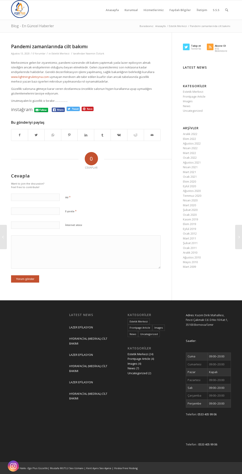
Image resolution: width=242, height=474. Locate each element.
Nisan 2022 (190, 148)
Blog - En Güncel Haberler (32, 25)
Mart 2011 (189, 238)
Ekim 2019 (189, 224)
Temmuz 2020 (192, 196)
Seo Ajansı (105, 468)
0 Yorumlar (39, 53)
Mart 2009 (189, 267)
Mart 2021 (189, 172)
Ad (68, 197)
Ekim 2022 (189, 139)
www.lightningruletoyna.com (30, 77)
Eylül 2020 (189, 186)
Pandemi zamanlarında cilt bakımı (49, 46)
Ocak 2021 (190, 177)
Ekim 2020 (189, 181)
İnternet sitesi (73, 225)
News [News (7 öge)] (133, 334)
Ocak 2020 (190, 215)
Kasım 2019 (190, 219)
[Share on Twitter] (36, 135)
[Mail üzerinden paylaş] (152, 135)
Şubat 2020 (190, 210)
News (186, 106)
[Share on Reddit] (135, 135)
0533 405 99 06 (207, 414)
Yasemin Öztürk (95, 53)
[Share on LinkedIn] (86, 135)
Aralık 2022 (190, 134)
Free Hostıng (130, 468)
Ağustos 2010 (192, 257)
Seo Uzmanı (76, 468)
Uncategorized (193, 111)
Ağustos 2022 (192, 143)
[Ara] (226, 10)
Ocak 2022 (190, 158)
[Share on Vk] (119, 135)
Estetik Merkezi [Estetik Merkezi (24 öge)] (139, 321)
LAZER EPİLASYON (81, 327)
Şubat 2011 (190, 243)
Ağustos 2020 (192, 191)
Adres (190, 315)
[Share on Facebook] (19, 135)
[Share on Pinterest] (69, 135)
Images (188, 101)
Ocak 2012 (190, 233)
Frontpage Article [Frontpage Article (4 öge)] (140, 327)
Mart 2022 (189, 153)
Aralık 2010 (190, 252)
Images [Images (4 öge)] (158, 327)
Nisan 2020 (190, 200)
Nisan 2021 (190, 167)
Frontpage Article (194, 96)
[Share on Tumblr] (102, 135)
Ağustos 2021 (192, 162)
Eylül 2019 (189, 229)
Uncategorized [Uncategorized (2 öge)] (149, 334)
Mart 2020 (189, 205)
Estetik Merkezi (60, 53)
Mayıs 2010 (190, 262)
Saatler (191, 341)
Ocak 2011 (190, 248)
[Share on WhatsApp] (53, 135)
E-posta (71, 211)
